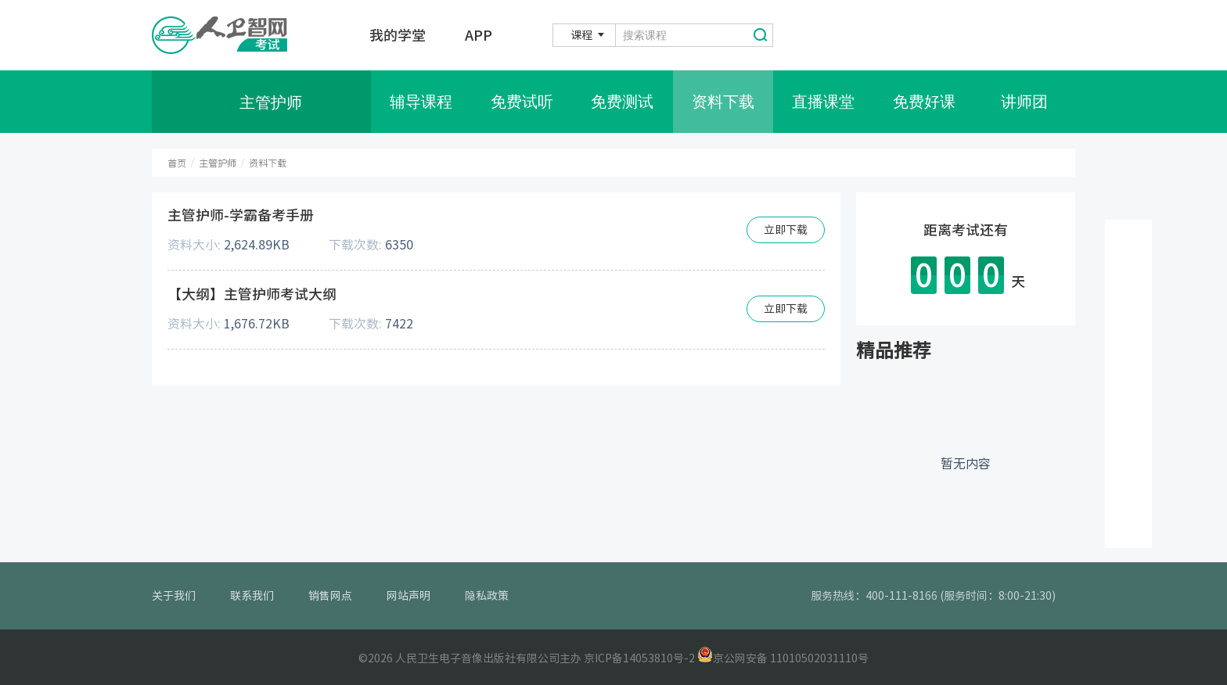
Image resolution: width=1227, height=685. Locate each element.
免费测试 (622, 101)
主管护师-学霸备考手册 (240, 215)
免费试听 (522, 101)
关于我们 (174, 595)
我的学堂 (397, 35)
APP (478, 35)
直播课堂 (823, 101)
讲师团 (1024, 101)
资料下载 (723, 101)
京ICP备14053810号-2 (639, 658)
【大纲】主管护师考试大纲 (251, 294)
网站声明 (408, 595)
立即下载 (786, 229)
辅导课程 (421, 101)
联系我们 (252, 595)
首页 (176, 163)
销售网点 (330, 595)
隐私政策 (487, 595)
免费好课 (924, 101)
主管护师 (217, 163)
